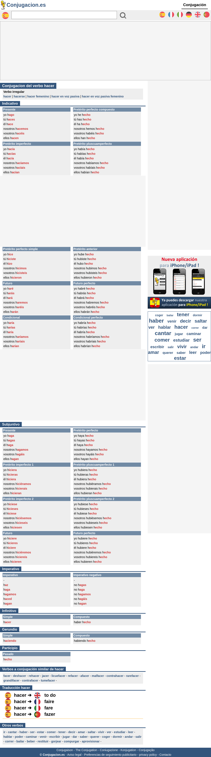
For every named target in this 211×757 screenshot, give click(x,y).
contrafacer (30, 680)
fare (48, 707)
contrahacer (115, 676)
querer (95, 736)
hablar (7, 736)
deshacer (19, 676)
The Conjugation (86, 750)
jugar (66, 736)
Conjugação (147, 750)
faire (49, 701)
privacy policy (148, 754)
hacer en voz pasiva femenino (103, 96)
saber (84, 736)
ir (4, 732)
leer (130, 732)
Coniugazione (109, 750)
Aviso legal (74, 754)
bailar (20, 741)
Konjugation (128, 750)
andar (129, 736)
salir (138, 736)
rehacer (34, 676)
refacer (73, 676)
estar (40, 732)
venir (43, 736)
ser (32, 732)
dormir (117, 736)
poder (19, 736)
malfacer (98, 676)
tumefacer (48, 680)
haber (23, 732)
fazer (49, 714)
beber (31, 741)
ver (109, 732)
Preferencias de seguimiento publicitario (110, 754)
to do (50, 695)
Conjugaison (65, 750)
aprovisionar (91, 741)
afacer (84, 676)
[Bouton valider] (123, 15)
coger (106, 736)
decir (71, 732)
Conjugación (194, 5)
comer (51, 732)
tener (62, 732)
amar (81, 732)
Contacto (165, 754)
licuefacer (58, 676)
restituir (43, 741)
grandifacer (11, 680)
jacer (45, 676)
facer (6, 676)
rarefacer (132, 676)
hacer (7, 96)
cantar (12, 732)
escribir (54, 736)
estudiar (119, 732)
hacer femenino (38, 96)
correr (9, 741)
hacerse (19, 96)
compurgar (71, 741)
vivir (101, 732)
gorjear (56, 741)
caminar (31, 736)
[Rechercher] (64, 15)
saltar (91, 732)
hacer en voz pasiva (65, 96)
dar (75, 736)
